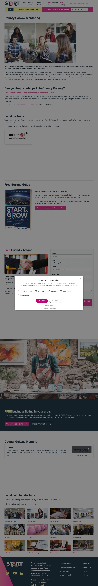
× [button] (81, 278)
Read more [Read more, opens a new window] (51, 287)
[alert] (49, 293)
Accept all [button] (42, 301)
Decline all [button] (55, 301)
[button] (18, 291)
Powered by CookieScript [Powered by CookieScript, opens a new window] (49, 308)
